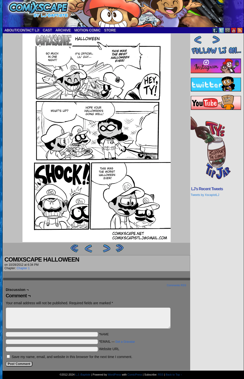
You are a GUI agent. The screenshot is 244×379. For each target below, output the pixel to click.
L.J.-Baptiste (82, 374)
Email (227, 30)
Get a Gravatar (125, 341)
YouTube (234, 30)
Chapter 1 (23, 268)
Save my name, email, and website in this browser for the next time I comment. (72, 357)
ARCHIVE (63, 30)
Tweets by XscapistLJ (205, 195)
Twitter (221, 30)
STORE (110, 30)
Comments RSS (176, 285)
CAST (47, 30)
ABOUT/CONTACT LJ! (21, 30)
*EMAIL (117, 341)
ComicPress (134, 374)
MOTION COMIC (87, 30)
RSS (240, 30)
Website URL (109, 349)
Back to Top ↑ (174, 374)
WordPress (114, 374)
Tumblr (215, 30)
